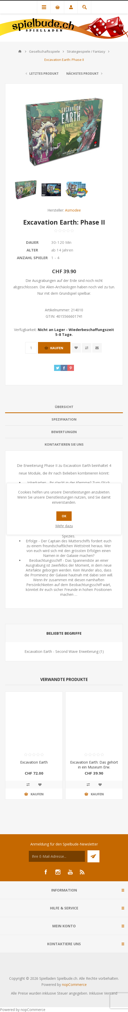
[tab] (64, 407)
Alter (32, 249)
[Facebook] (46, 872)
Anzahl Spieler (32, 257)
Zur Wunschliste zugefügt (76, 348)
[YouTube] (70, 872)
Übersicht (64, 406)
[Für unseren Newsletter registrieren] (57, 856)
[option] (26, 189)
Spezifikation (64, 419)
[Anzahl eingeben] (31, 348)
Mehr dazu (64, 525)
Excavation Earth (34, 762)
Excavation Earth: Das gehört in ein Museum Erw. (94, 764)
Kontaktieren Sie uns (64, 444)
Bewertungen (64, 432)
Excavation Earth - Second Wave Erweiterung (61, 651)
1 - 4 (55, 257)
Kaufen (56, 348)
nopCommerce (74, 984)
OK (64, 516)
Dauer (32, 242)
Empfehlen (97, 348)
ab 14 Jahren (62, 249)
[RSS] (82, 872)
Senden (93, 856)
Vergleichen (86, 348)
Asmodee (73, 210)
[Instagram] (58, 872)
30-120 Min (61, 242)
